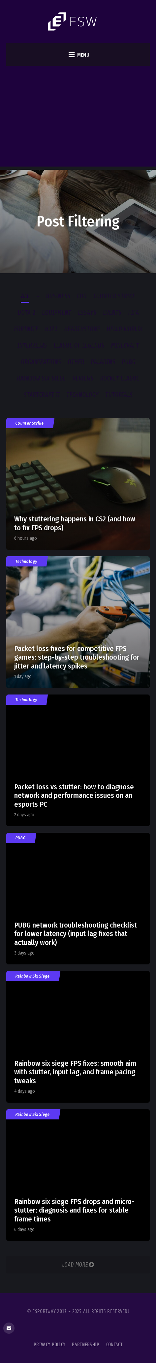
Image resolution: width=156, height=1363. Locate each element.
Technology (26, 561)
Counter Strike (29, 423)
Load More (78, 1264)
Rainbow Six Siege (32, 976)
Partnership (85, 1345)
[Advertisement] (78, 118)
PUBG (20, 837)
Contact (114, 1345)
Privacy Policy (49, 1345)
